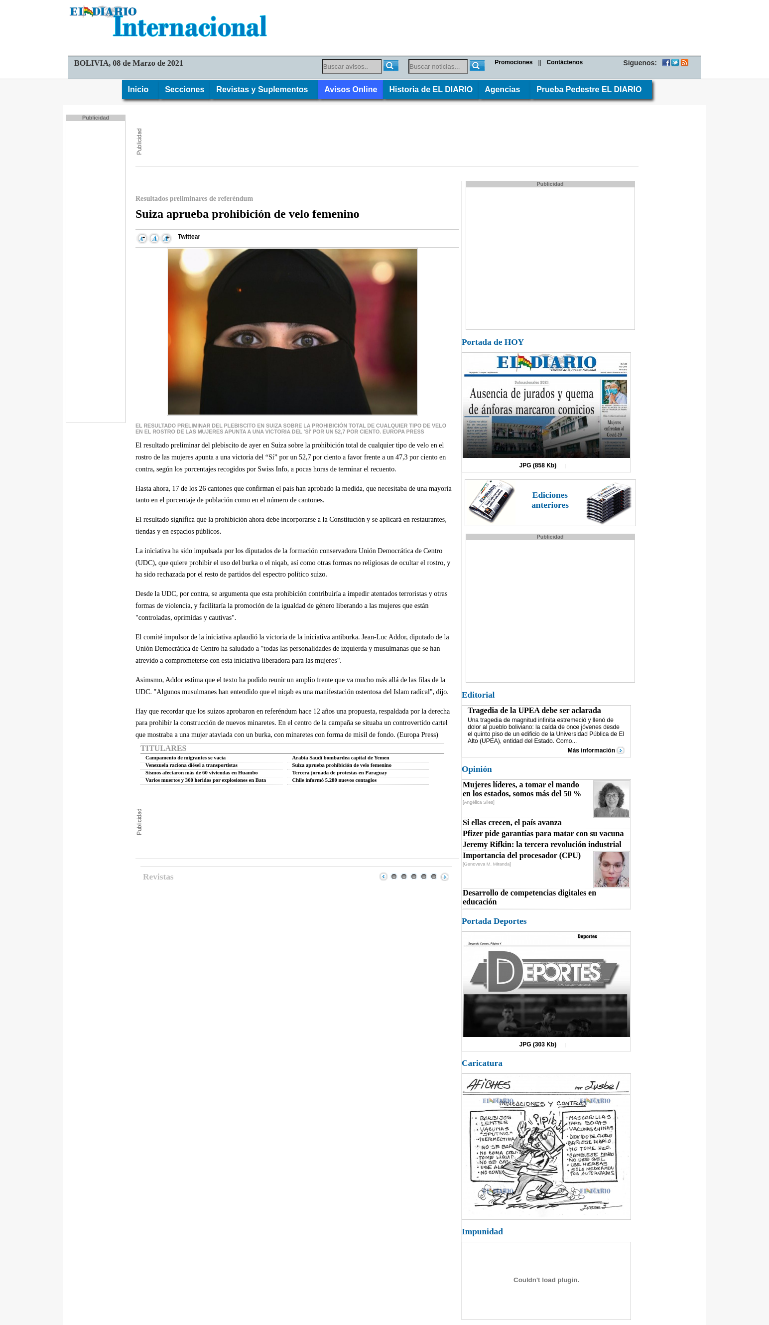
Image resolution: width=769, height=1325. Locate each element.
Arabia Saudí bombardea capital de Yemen (340, 757)
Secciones (184, 89)
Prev (383, 876)
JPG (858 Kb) (538, 465)
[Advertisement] (97, 271)
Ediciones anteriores (550, 500)
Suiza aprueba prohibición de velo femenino (342, 765)
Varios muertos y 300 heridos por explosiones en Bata (205, 780)
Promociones (513, 62)
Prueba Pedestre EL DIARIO (591, 89)
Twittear (189, 236)
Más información (591, 750)
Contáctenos (565, 62)
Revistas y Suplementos (264, 89)
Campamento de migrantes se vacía (185, 757)
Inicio (140, 89)
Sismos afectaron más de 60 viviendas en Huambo (201, 772)
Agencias (504, 89)
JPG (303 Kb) (538, 1044)
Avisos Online (350, 89)
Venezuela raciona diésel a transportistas (191, 765)
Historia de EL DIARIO (431, 89)
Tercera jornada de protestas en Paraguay (339, 772)
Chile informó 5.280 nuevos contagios (334, 780)
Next (444, 876)
